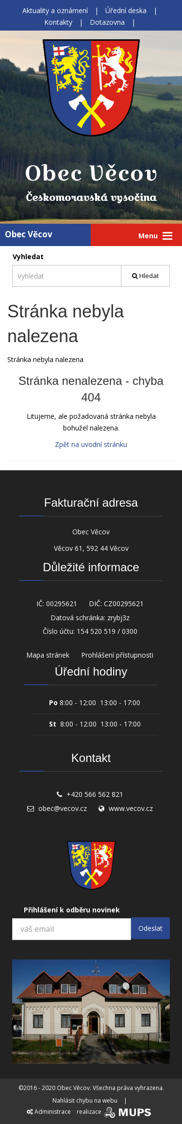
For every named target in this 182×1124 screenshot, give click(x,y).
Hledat (145, 275)
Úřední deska (126, 10)
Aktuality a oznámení (55, 10)
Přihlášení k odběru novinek (72, 909)
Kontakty (58, 22)
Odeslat (150, 928)
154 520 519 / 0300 (107, 631)
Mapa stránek (47, 655)
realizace (115, 1111)
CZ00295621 (124, 603)
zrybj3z (118, 617)
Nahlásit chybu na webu (84, 1100)
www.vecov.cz (131, 808)
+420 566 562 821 (94, 794)
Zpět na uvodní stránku (91, 444)
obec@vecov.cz (62, 808)
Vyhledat (28, 256)
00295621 (61, 603)
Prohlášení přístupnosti (117, 655)
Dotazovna (107, 22)
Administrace (49, 1111)
